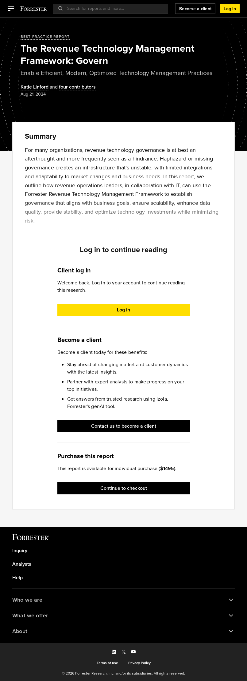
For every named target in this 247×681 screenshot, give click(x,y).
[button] (11, 8)
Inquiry (19, 551)
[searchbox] (114, 8)
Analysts (21, 564)
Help (17, 578)
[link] (123, 551)
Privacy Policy (139, 663)
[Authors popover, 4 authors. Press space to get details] (72, 87)
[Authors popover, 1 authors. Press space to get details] (34, 87)
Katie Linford (34, 87)
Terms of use (107, 663)
